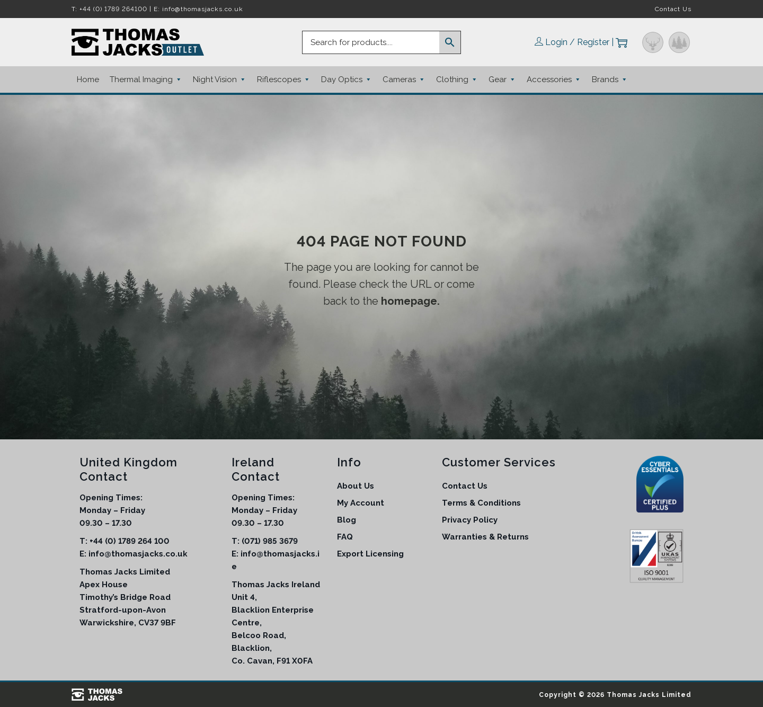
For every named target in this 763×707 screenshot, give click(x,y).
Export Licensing (370, 554)
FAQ (345, 537)
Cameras (404, 79)
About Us (355, 486)
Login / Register (577, 42)
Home (88, 79)
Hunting (652, 42)
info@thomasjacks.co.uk (202, 9)
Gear (502, 79)
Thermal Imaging (146, 79)
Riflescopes (283, 79)
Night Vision (219, 79)
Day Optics (346, 79)
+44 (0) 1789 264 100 (130, 541)
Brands (610, 79)
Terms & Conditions (481, 503)
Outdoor (679, 42)
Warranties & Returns (485, 537)
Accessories (554, 79)
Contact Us (673, 9)
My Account (360, 503)
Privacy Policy (470, 520)
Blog (346, 520)
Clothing (457, 79)
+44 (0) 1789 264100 (113, 9)
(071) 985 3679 (270, 541)
